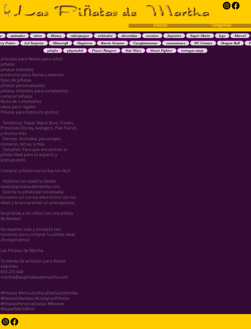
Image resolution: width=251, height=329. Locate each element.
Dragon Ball (230, 43)
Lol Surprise (34, 43)
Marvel (240, 36)
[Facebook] (235, 5)
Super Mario (200, 36)
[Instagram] (227, 5)
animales (18, 36)
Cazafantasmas (145, 43)
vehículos (105, 36)
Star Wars (133, 50)
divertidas (129, 36)
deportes (174, 36)
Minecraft (60, 43)
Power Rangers (104, 50)
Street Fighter (161, 50)
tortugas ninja (192, 50)
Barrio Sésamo (112, 43)
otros (38, 36)
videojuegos (79, 36)
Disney (56, 36)
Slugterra (84, 43)
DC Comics (203, 43)
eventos (152, 36)
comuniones (175, 43)
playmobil (75, 50)
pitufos (52, 50)
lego (222, 36)
